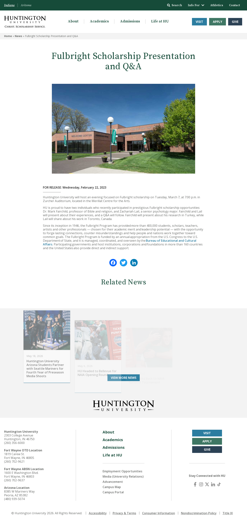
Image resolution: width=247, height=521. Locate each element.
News (18, 36)
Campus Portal (113, 492)
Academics (99, 21)
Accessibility (98, 513)
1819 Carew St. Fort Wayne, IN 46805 (19, 456)
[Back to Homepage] (123, 405)
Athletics (216, 5)
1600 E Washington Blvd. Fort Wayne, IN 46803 (21, 475)
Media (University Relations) (123, 476)
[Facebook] (195, 484)
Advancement (113, 482)
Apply (217, 22)
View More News (123, 378)
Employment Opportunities (122, 471)
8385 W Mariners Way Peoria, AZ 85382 (19, 493)
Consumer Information (158, 513)
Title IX (228, 513)
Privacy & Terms (124, 513)
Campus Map (112, 487)
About (73, 21)
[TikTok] (219, 484)
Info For (196, 5)
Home (8, 36)
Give (235, 22)
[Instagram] (201, 484)
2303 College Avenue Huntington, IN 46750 (19, 437)
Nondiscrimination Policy (199, 513)
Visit (199, 22)
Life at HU (160, 21)
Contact (234, 5)
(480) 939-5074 (14, 499)
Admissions (130, 21)
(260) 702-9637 (14, 480)
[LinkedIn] (213, 484)
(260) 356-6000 (14, 443)
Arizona (26, 5)
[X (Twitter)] (207, 484)
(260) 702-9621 (14, 461)
